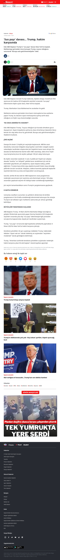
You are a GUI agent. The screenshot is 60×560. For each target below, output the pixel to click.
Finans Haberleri (8, 461)
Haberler (6, 450)
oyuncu (36, 385)
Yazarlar (6, 459)
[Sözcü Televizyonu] (5, 445)
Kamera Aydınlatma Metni (10, 523)
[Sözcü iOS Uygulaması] (9, 547)
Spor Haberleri (7, 483)
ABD (41, 385)
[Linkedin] (22, 537)
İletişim (6, 493)
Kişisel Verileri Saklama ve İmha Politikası (14, 520)
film (15, 385)
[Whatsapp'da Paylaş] (8, 62)
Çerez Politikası (7, 518)
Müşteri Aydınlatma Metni (10, 515)
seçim (11, 385)
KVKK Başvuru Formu (9, 525)
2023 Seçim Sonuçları (9, 456)
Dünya (11, 33)
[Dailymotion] (18, 537)
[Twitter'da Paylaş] (5, 62)
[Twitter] (12, 537)
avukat (6, 385)
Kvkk (5, 509)
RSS (5, 528)
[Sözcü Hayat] (19, 445)
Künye (5, 499)
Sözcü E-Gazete (7, 485)
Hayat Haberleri (8, 467)
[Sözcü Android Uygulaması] (19, 547)
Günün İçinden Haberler (10, 478)
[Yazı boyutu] (54, 62)
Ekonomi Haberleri (8, 464)
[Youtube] (15, 537)
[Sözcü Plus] (26, 444)
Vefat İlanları (7, 504)
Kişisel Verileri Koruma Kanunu (11, 513)
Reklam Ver (6, 502)
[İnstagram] (5, 537)
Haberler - (6, 33)
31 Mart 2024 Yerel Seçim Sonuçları (12, 454)
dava (19, 385)
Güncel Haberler (8, 474)
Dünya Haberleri (8, 469)
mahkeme (24, 385)
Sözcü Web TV (7, 480)
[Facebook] (8, 537)
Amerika (30, 385)
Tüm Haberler (7, 488)
